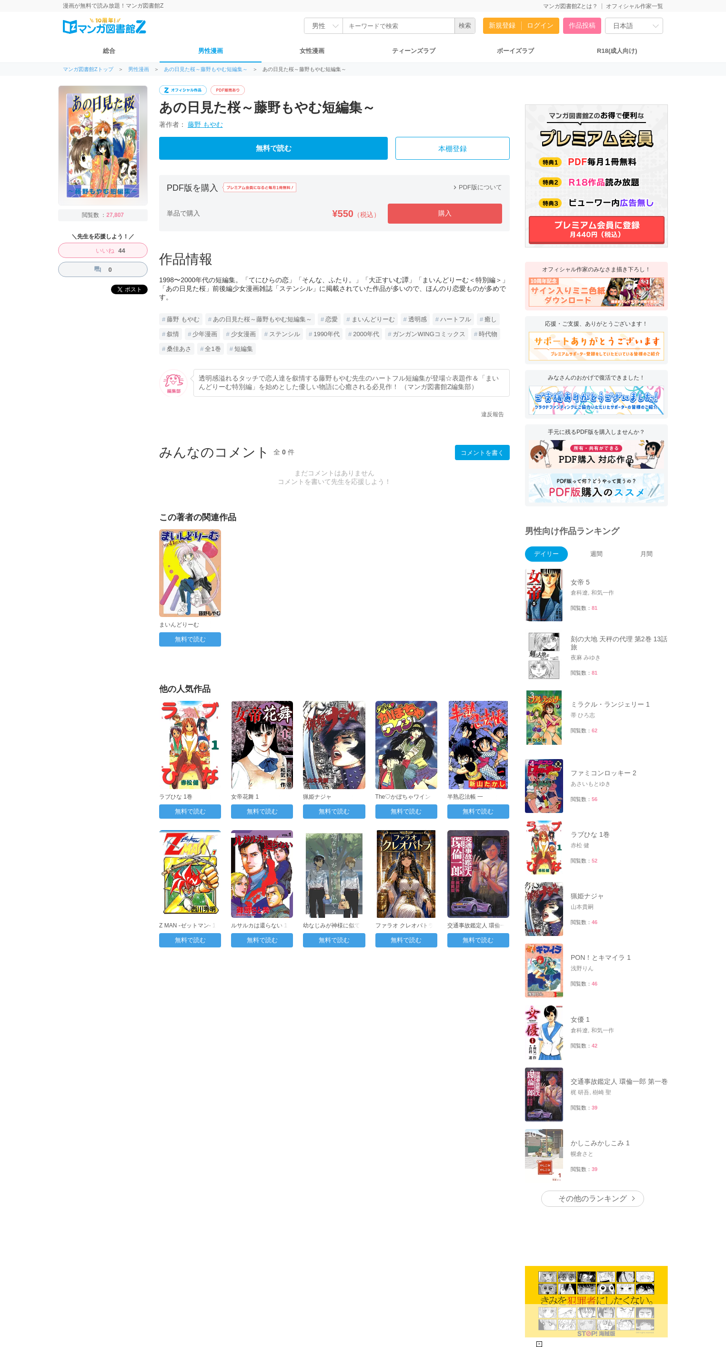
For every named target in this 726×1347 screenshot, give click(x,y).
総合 (109, 50)
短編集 (243, 348)
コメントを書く (482, 452)
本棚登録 (452, 149)
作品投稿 (582, 25)
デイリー (546, 553)
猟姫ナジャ (317, 796)
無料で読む (274, 148)
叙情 (173, 334)
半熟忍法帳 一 (465, 796)
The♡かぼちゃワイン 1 (405, 796)
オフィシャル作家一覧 (634, 6)
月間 (646, 553)
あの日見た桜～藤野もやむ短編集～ (206, 69)
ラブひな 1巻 (175, 796)
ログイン (540, 25)
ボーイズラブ (515, 50)
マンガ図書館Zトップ (88, 69)
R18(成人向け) (617, 50)
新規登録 (502, 25)
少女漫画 (243, 334)
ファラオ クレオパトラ (404, 925)
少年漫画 (204, 334)
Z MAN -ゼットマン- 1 (187, 925)
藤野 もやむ (205, 124)
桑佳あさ (179, 348)
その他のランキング (592, 1198)
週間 (596, 553)
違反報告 (492, 414)
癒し (490, 319)
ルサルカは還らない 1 (259, 925)
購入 (445, 213)
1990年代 (326, 334)
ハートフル (455, 319)
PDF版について (476, 187)
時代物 (488, 334)
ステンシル (284, 334)
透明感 (417, 319)
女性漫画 (312, 50)
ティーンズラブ (413, 50)
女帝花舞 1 (245, 796)
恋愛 (331, 319)
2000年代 (366, 334)
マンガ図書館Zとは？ (570, 6)
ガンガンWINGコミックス (429, 334)
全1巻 (213, 348)
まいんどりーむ (373, 319)
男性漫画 (210, 50)
